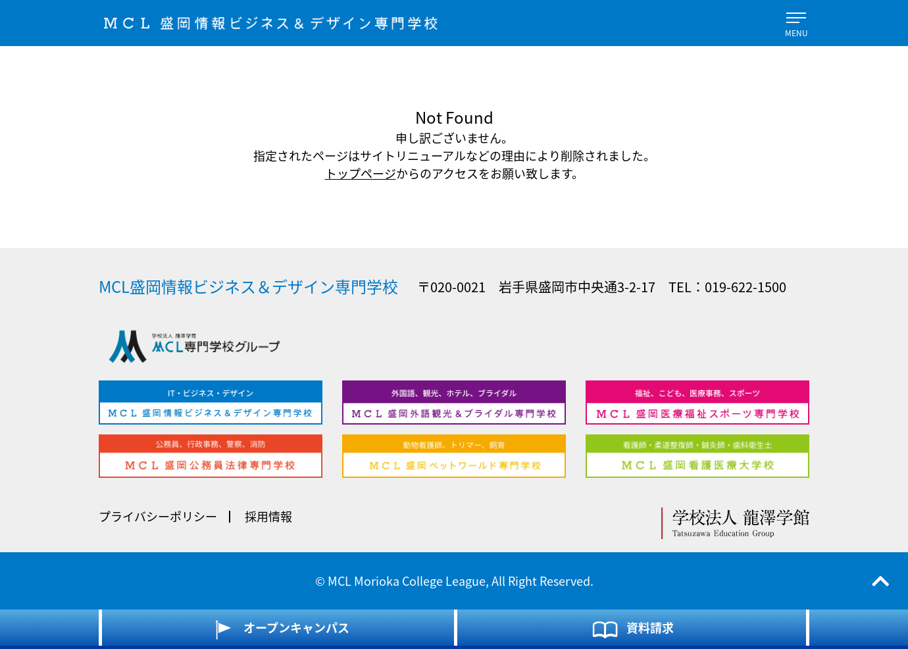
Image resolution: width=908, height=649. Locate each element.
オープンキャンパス (278, 629)
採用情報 (268, 516)
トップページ (360, 173)
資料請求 (632, 629)
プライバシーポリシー (158, 516)
